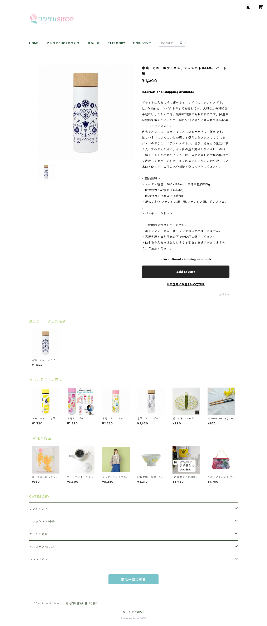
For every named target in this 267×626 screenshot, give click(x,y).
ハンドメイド (38, 559)
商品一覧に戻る (133, 579)
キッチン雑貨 (38, 534)
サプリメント (38, 509)
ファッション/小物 (42, 521)
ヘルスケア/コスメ (42, 547)
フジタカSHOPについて (63, 43)
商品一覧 (94, 43)
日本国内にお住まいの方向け (186, 284)
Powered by (133, 618)
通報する (224, 294)
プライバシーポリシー (46, 603)
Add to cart (185, 272)
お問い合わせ (142, 43)
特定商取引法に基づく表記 (82, 603)
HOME (34, 43)
